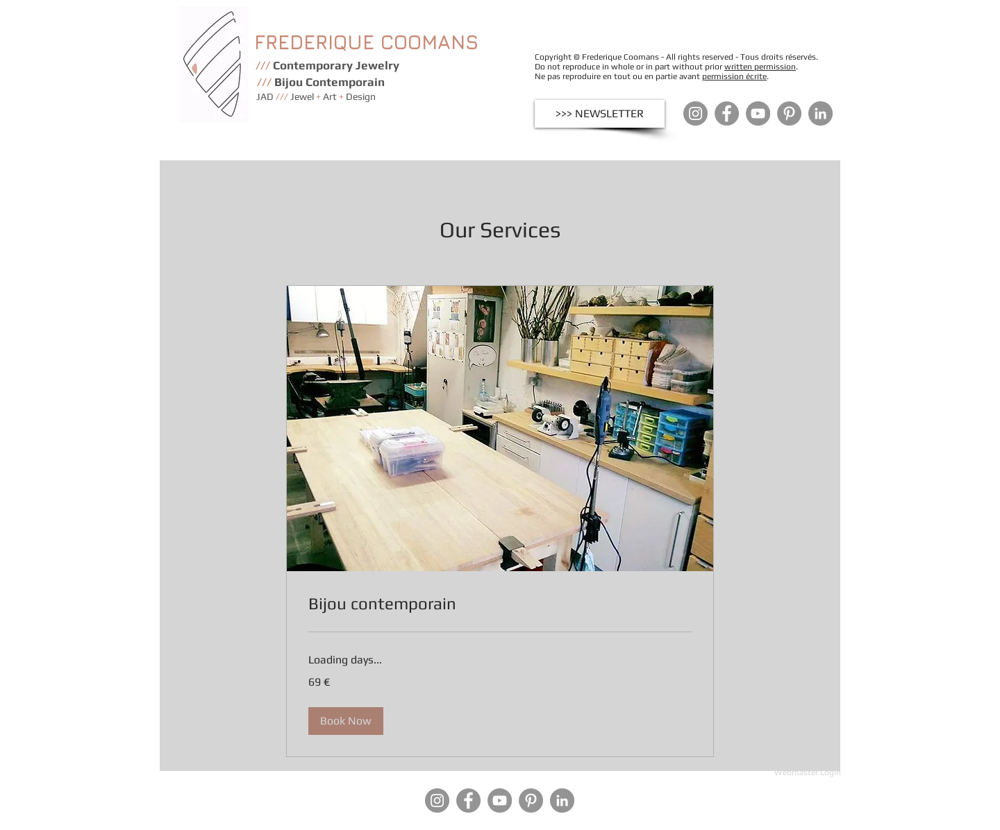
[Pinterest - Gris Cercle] (789, 113)
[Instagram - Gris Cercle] (695, 113)
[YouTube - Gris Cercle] (758, 113)
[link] (500, 604)
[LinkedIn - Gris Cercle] (820, 113)
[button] (345, 721)
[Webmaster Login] (807, 772)
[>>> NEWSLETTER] (600, 114)
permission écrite (734, 76)
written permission (760, 66)
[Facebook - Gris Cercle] (727, 113)
